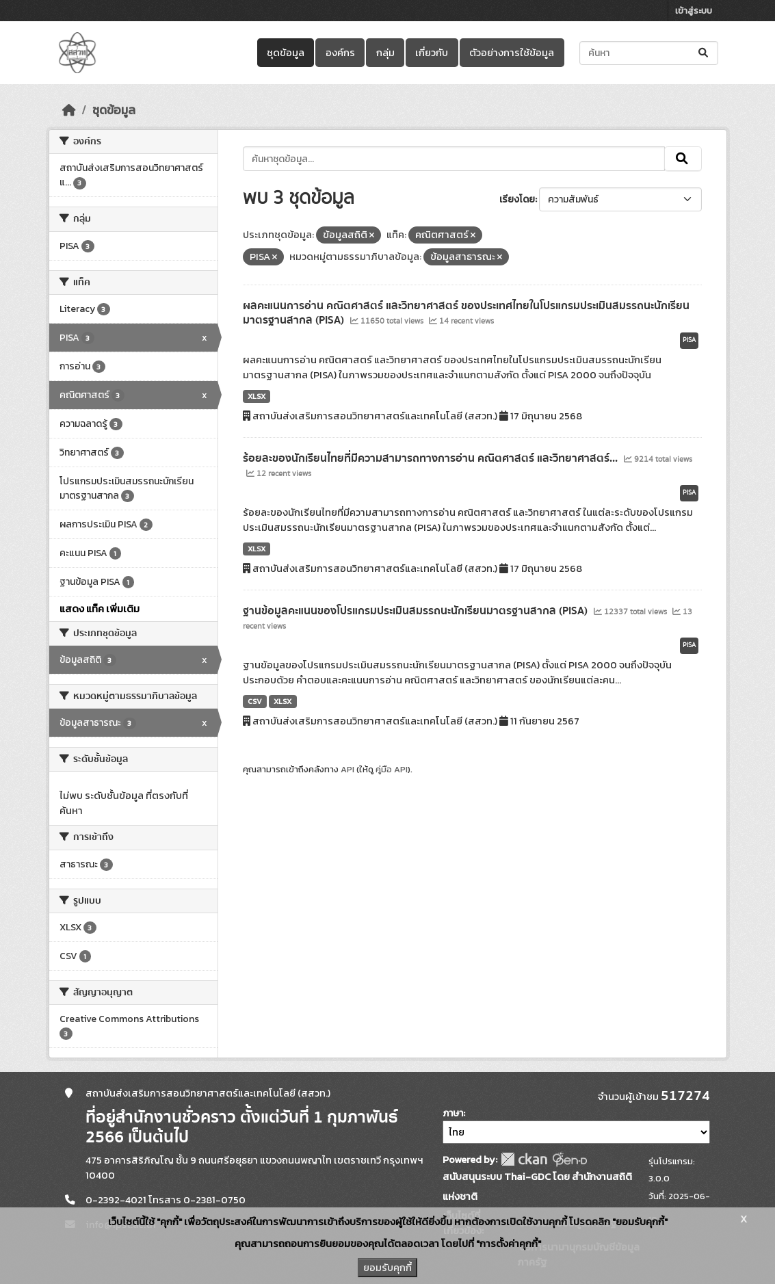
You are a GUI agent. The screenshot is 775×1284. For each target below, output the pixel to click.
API (347, 769)
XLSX (256, 396)
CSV (255, 701)
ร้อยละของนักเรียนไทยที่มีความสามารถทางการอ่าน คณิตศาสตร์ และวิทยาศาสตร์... (431, 458)
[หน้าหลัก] (69, 110)
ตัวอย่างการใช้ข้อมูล (511, 52)
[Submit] (704, 53)
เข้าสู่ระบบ (693, 10)
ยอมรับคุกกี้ (387, 1267)
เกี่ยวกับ (431, 52)
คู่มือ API (392, 769)
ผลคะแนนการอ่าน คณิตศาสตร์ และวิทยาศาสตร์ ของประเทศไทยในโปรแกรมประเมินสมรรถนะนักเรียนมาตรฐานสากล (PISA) (466, 313)
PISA (689, 340)
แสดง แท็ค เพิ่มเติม (100, 608)
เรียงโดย (517, 199)
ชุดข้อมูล (285, 52)
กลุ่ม (385, 52)
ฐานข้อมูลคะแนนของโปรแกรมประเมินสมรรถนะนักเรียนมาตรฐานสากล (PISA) (416, 611)
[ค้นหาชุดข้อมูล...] (648, 53)
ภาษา (453, 1113)
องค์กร (340, 52)
